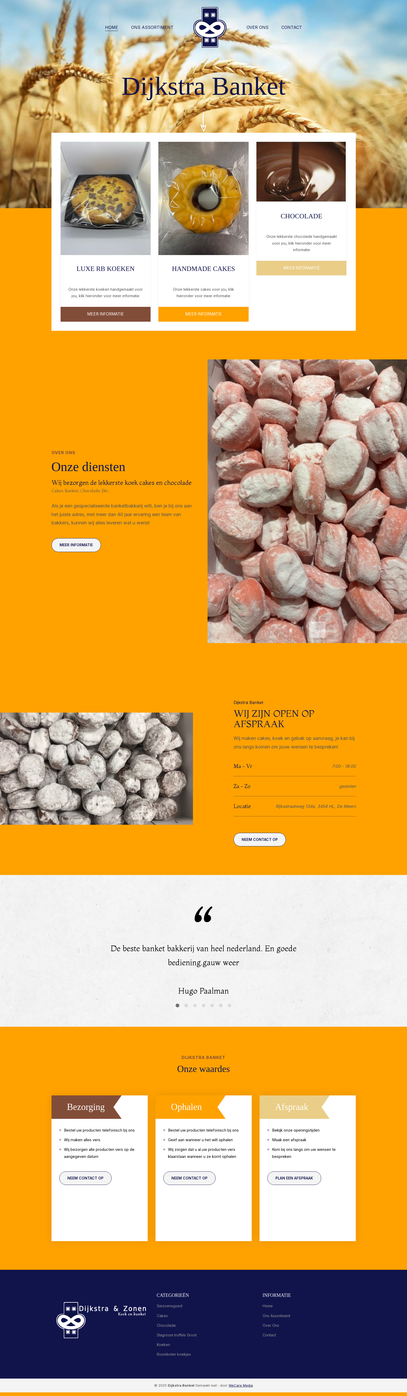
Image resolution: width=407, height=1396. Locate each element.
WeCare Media (241, 1389)
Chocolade (301, 216)
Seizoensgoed (169, 1310)
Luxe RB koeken (105, 268)
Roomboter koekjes (174, 1358)
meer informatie (106, 314)
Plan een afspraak (296, 1184)
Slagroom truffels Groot (177, 1338)
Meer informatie (203, 314)
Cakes (162, 1319)
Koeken (163, 1348)
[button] (318, 630)
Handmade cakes (203, 268)
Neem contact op (261, 843)
